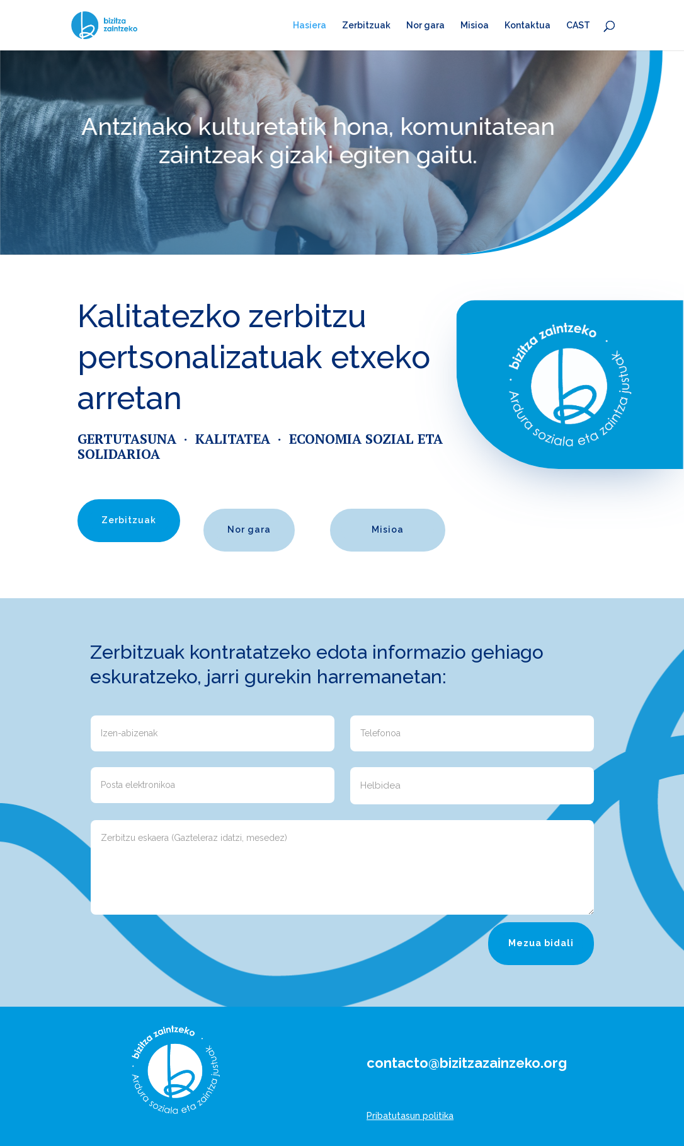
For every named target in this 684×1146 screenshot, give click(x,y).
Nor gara (425, 25)
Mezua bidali (541, 943)
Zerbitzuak (366, 25)
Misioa (474, 25)
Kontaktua (527, 25)
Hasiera (309, 25)
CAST (578, 25)
